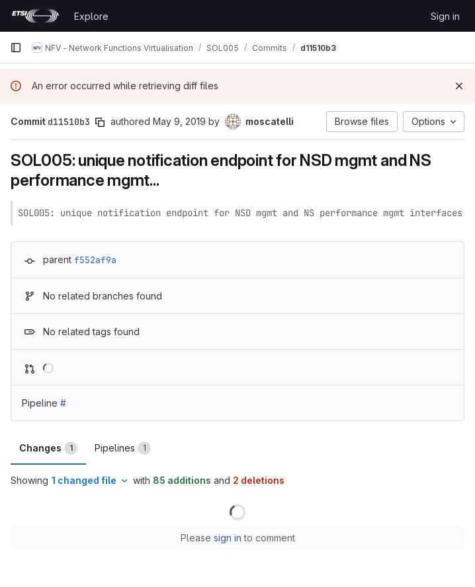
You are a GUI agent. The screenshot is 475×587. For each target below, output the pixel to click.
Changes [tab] (48, 448)
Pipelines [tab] (123, 448)
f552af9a (95, 260)
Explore (91, 16)
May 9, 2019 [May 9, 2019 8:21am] (179, 121)
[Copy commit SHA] (100, 122)
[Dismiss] (459, 86)
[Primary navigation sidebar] (15, 47)
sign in (227, 537)
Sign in (445, 16)
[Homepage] (35, 15)
